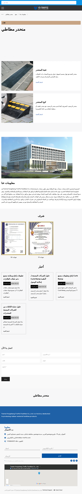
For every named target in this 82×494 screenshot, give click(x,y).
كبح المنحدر (41, 102)
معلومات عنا (23, 14)
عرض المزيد (39, 82)
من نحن (76, 415)
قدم (59, 456)
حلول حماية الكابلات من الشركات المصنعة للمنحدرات (12, 310)
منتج (16, 14)
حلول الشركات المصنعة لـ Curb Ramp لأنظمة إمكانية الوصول (40, 279)
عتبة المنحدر (41, 70)
